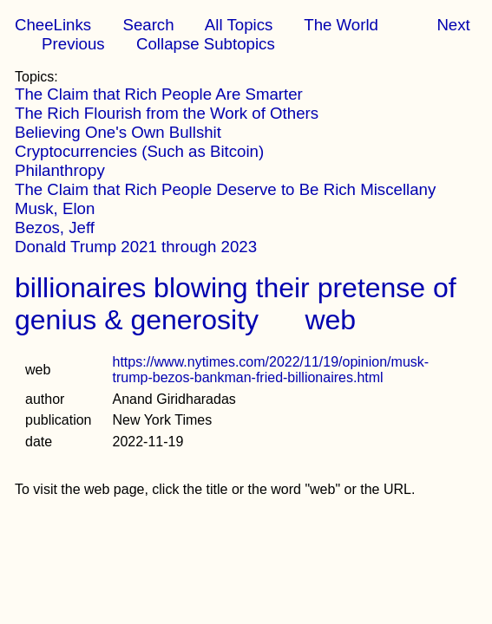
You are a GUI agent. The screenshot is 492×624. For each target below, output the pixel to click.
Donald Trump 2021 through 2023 (136, 246)
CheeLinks (53, 25)
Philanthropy (60, 170)
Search (148, 25)
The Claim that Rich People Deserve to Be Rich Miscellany (225, 189)
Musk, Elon (55, 208)
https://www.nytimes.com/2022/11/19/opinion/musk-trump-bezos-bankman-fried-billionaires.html (271, 369)
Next (452, 25)
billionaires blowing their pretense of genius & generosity (235, 303)
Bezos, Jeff (55, 227)
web (330, 319)
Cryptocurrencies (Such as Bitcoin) (139, 151)
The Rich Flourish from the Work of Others (166, 113)
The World (341, 25)
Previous (73, 44)
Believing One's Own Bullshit (118, 132)
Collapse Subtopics (205, 44)
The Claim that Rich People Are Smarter (159, 94)
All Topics (238, 25)
